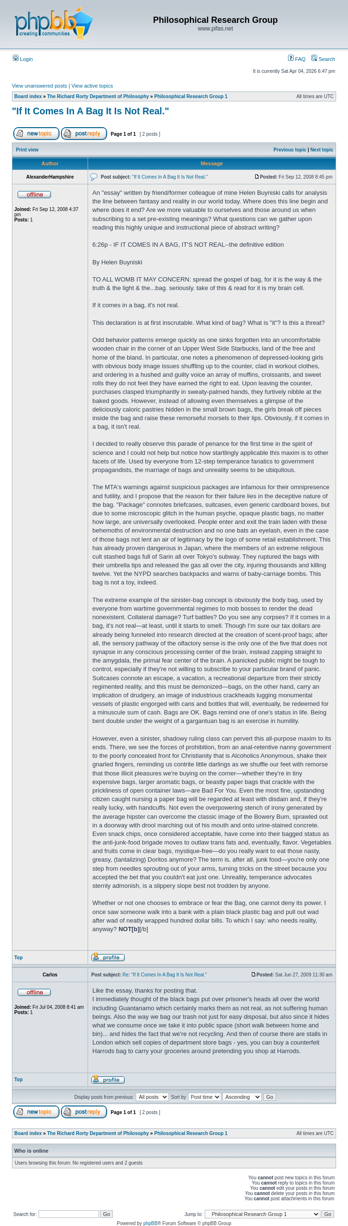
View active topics (92, 86)
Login (23, 59)
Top (18, 957)
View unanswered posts (39, 86)
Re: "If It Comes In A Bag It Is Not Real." (164, 974)
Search (323, 59)
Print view (27, 149)
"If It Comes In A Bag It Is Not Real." (90, 111)
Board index (28, 96)
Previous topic (290, 149)
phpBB (150, 1223)
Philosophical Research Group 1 (191, 96)
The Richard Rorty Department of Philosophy (98, 96)
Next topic (321, 149)
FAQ (297, 59)
